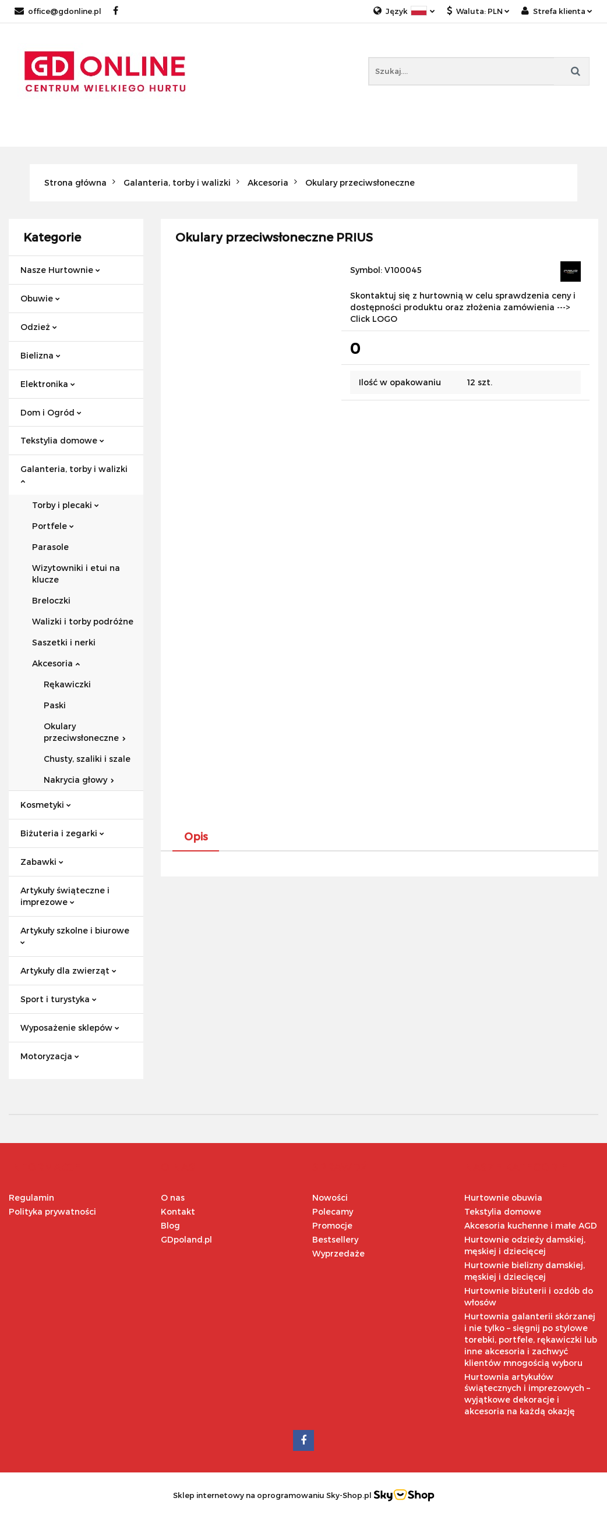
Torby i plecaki (65, 505)
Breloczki (51, 600)
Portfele (53, 526)
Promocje (332, 1225)
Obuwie (40, 298)
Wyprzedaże (338, 1253)
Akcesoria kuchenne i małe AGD (530, 1225)
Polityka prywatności (52, 1211)
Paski (55, 705)
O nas (173, 1197)
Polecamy (332, 1211)
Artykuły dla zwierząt (68, 970)
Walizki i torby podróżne (82, 621)
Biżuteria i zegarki (62, 833)
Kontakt (178, 1211)
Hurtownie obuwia (503, 1197)
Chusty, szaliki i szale (87, 759)
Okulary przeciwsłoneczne (85, 732)
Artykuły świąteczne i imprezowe (65, 896)
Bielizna (40, 355)
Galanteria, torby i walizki (74, 474)
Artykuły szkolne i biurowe (74, 935)
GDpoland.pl (186, 1239)
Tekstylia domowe (62, 440)
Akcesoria (56, 663)
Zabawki (41, 862)
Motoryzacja (49, 1056)
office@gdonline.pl (58, 11)
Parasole (50, 547)
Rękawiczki (67, 684)
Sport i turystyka (58, 999)
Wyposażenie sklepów (69, 1027)
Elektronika (47, 384)
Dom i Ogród (51, 412)
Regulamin (31, 1197)
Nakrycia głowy (79, 780)
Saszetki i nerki (64, 642)
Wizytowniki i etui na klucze (76, 573)
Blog (170, 1225)
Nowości (330, 1197)
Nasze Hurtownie (60, 270)
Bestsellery (335, 1239)
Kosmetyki (45, 805)
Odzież (38, 327)
